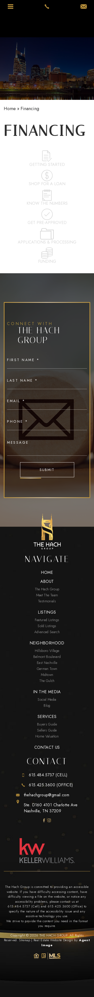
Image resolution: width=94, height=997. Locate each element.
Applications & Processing (47, 236)
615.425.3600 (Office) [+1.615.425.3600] (65, 906)
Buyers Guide (47, 724)
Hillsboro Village (47, 650)
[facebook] (44, 820)
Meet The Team (47, 595)
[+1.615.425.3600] (47, 785)
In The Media (47, 692)
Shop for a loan (47, 178)
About (47, 582)
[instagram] (49, 820)
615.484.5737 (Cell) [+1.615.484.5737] (24, 906)
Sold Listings (47, 626)
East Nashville (47, 662)
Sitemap (24, 940)
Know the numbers (47, 197)
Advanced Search (47, 632)
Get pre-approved (47, 217)
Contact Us (47, 747)
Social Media (47, 699)
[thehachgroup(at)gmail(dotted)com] (83, 7)
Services (47, 717)
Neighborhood (47, 643)
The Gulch (46, 680)
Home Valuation (47, 736)
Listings (47, 612)
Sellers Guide (47, 730)
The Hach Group (47, 589)
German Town (47, 668)
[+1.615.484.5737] (47, 775)
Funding (47, 255)
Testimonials (47, 601)
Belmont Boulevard (47, 656)
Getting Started (47, 158)
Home (47, 573)
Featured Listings (47, 620)
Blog (47, 705)
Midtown (47, 674)
